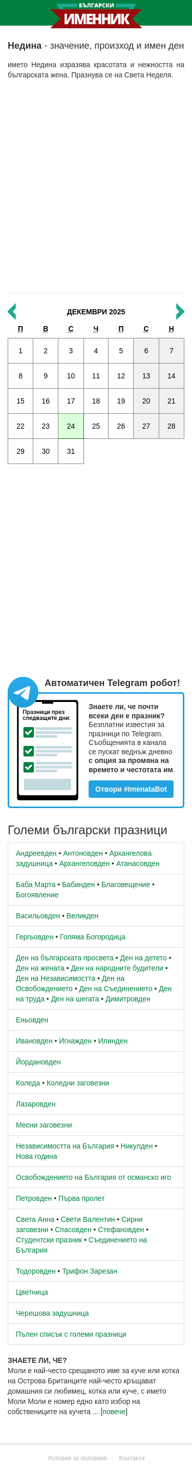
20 (146, 401)
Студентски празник (49, 1240)
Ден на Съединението (116, 988)
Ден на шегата (75, 999)
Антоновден (83, 853)
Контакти (131, 1458)
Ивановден (34, 1041)
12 (121, 376)
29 (20, 451)
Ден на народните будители (117, 968)
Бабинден (78, 884)
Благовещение (125, 884)
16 (45, 401)
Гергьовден (34, 937)
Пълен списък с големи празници (71, 1334)
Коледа (28, 1083)
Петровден (34, 1198)
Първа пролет (81, 1198)
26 (121, 426)
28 (171, 426)
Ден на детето (143, 958)
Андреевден (36, 853)
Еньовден (32, 1020)
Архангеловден (84, 863)
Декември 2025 (96, 312)
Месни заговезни (44, 1125)
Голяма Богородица (92, 937)
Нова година (36, 1156)
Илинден (112, 1041)
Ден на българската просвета (65, 958)
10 (71, 376)
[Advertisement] (96, 186)
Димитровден (128, 999)
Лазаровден (36, 1104)
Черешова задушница (52, 1313)
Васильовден (38, 916)
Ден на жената (40, 968)
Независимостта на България (65, 1146)
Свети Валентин (88, 1219)
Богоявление (37, 895)
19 (121, 401)
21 (171, 401)
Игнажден (75, 1041)
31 (71, 451)
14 (171, 376)
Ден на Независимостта (55, 978)
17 (71, 401)
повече (113, 1411)
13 (146, 376)
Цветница (32, 1292)
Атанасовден (138, 863)
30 (45, 451)
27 (146, 426)
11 (96, 376)
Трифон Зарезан (89, 1271)
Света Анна (35, 1219)
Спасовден (73, 1229)
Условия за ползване (78, 1458)
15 (20, 401)
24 (71, 426)
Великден (82, 916)
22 (20, 426)
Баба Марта (35, 884)
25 (96, 426)
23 (45, 426)
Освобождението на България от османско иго (93, 1177)
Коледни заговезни (78, 1083)
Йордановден (38, 1062)
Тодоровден (35, 1271)
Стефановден (121, 1229)
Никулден (137, 1146)
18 (96, 401)
